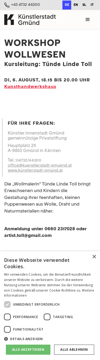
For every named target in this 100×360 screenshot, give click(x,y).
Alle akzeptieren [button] (28, 349)
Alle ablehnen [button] (74, 349)
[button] (88, 20)
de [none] (67, 5)
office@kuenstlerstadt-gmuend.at (40, 165)
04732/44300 (28, 160)
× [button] (94, 257)
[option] (75, 5)
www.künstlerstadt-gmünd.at (35, 170)
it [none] (92, 5)
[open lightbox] (50, 98)
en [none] (76, 5)
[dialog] (50, 305)
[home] (30, 19)
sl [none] (84, 5)
